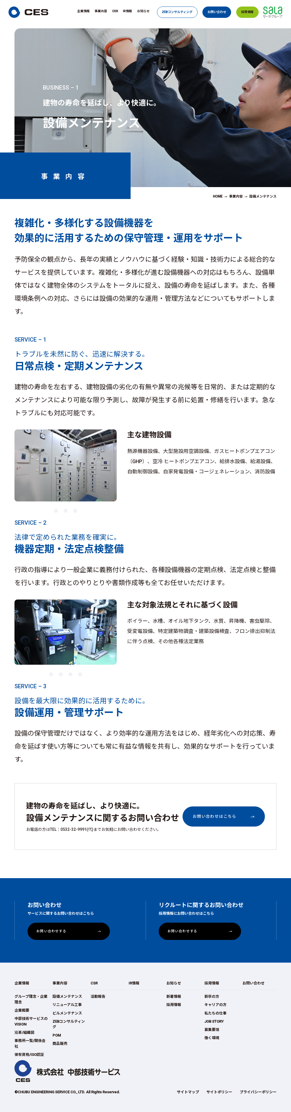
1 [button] (51, 672)
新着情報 (173, 996)
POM (57, 1035)
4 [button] (79, 672)
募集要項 (211, 1030)
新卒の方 (211, 996)
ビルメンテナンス (67, 1013)
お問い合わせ (217, 12)
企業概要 (21, 1010)
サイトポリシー (219, 1092)
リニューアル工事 (67, 1005)
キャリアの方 (215, 1005)
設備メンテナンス (67, 996)
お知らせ (143, 11)
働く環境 (211, 1038)
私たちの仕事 (215, 1013)
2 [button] (60, 672)
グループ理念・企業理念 (30, 999)
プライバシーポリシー (258, 1092)
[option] (65, 465)
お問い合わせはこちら (214, 816)
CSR (115, 11)
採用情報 (247, 12)
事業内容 (101, 11)
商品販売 (60, 1043)
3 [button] (70, 672)
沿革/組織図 (24, 1032)
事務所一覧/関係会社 (29, 1044)
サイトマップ (188, 1092)
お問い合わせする (51, 931)
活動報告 (98, 996)
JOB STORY (214, 1021)
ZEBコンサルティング (177, 12)
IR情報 (127, 11)
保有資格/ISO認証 (29, 1054)
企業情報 (83, 11)
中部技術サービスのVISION (31, 1021)
